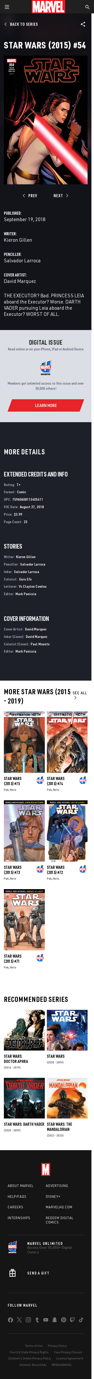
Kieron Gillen (18, 240)
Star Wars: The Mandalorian (59, 1127)
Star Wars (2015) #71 (12, 958)
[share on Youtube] (45, 1320)
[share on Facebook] (10, 1321)
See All (80, 695)
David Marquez (20, 281)
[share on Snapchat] (54, 1320)
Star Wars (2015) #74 (55, 781)
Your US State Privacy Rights (29, 1352)
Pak (6, 790)
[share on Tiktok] (81, 1320)
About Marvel (20, 1186)
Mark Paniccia (25, 594)
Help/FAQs (17, 1196)
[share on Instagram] (28, 1320)
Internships (19, 1218)
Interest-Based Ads (33, 1365)
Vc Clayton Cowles (33, 586)
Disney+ (53, 1196)
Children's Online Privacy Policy (29, 1358)
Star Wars (55, 1056)
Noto (13, 790)
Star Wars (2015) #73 (12, 870)
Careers (15, 1207)
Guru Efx (25, 579)
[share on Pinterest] (63, 1320)
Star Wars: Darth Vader (24, 1124)
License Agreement (69, 1358)
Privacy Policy (57, 1346)
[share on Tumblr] (37, 1320)
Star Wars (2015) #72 (55, 870)
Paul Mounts (40, 644)
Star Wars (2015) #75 (12, 781)
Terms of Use (34, 1346)
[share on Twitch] (72, 1320)
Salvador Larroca (22, 260)
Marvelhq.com (59, 1207)
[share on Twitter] (19, 1320)
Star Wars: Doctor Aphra (16, 1059)
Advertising (57, 1186)
